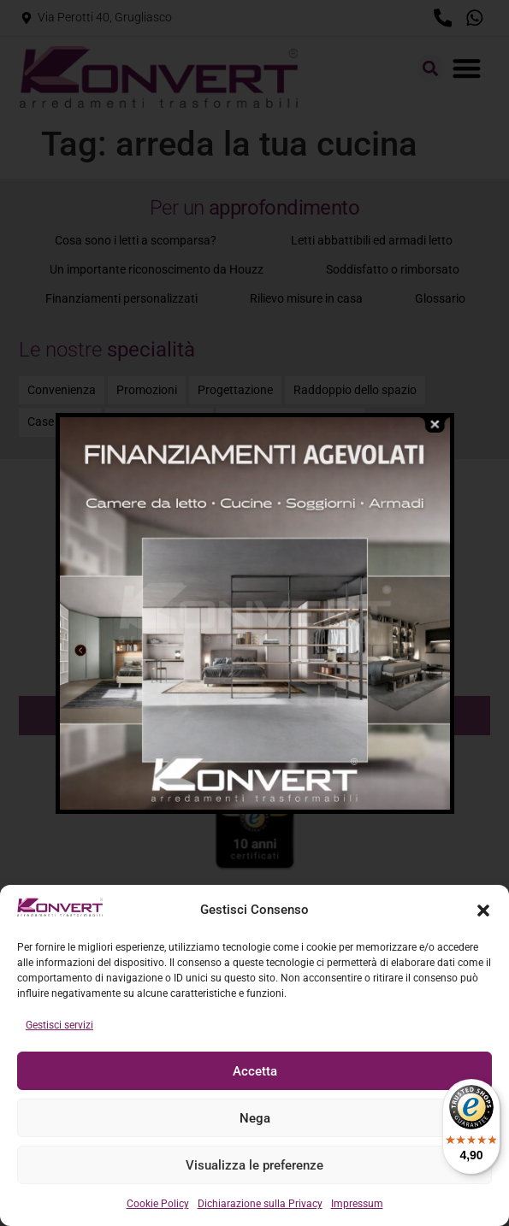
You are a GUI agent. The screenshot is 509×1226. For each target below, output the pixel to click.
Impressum (357, 1204)
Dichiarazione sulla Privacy (260, 1204)
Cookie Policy (158, 1204)
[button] (483, 910)
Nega (255, 1118)
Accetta (255, 1071)
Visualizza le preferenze (254, 1165)
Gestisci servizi (59, 1025)
